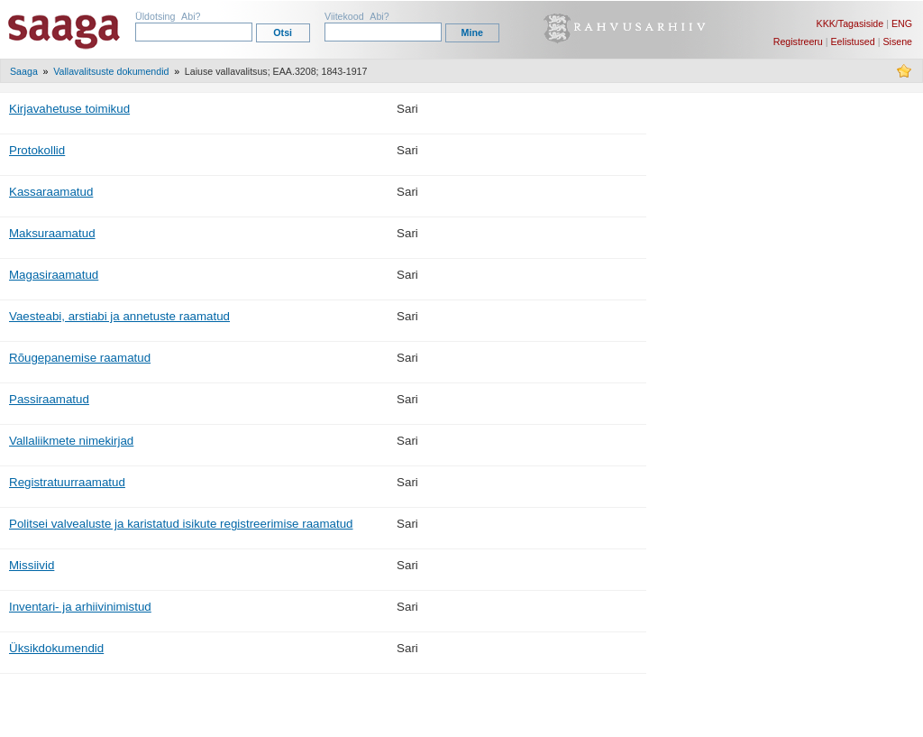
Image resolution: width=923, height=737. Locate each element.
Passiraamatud (49, 399)
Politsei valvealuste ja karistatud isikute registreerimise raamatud (181, 523)
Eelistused (853, 41)
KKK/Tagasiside (850, 23)
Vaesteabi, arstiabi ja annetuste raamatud (119, 316)
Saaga (24, 71)
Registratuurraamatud (67, 482)
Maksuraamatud (52, 233)
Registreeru (798, 41)
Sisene (897, 41)
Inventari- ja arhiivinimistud (80, 606)
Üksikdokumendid (56, 648)
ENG (901, 23)
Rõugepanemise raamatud (80, 357)
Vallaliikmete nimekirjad (71, 440)
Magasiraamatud (53, 274)
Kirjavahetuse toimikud (69, 108)
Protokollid (37, 150)
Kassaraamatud (51, 191)
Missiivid (31, 565)
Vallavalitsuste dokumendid (111, 71)
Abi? (190, 16)
